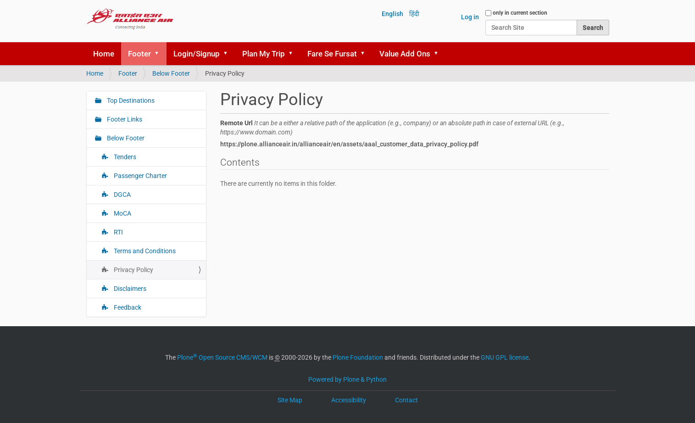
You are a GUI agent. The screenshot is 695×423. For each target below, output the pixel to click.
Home (103, 53)
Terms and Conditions (144, 251)
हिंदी (414, 13)
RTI (117, 232)
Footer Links (124, 119)
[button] (160, 53)
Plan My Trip (263, 53)
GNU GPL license (504, 357)
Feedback (126, 307)
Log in (470, 17)
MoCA (121, 213)
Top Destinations (130, 100)
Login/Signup (196, 53)
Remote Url (392, 127)
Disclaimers (129, 288)
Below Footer (171, 73)
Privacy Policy (132, 269)
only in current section (520, 13)
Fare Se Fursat (332, 53)
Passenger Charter (139, 175)
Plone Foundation (358, 357)
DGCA (121, 194)
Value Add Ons (404, 53)
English (392, 13)
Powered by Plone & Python (347, 379)
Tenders (124, 157)
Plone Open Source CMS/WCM (222, 357)
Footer (139, 53)
